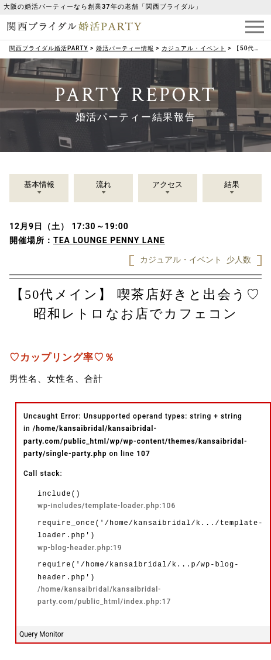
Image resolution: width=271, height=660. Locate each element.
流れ (103, 184)
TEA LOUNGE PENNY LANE (109, 240)
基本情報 (39, 184)
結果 (231, 184)
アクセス (167, 184)
